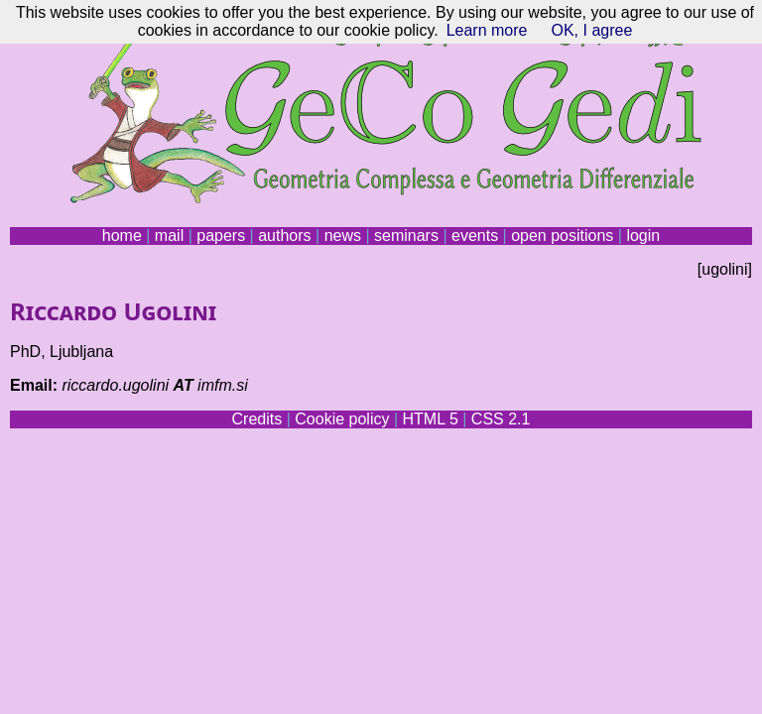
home (122, 235)
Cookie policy (342, 419)
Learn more (487, 30)
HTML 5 (429, 419)
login (643, 235)
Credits (257, 419)
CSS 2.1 (501, 419)
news (342, 235)
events (474, 235)
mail (169, 235)
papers (220, 235)
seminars (406, 235)
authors (284, 235)
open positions (562, 235)
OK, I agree (591, 30)
